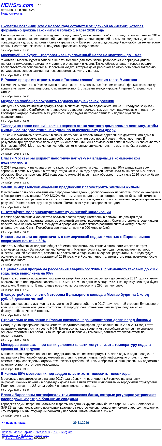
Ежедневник (42, 432)
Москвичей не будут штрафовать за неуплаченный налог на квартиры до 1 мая (71, 55)
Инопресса (43, 435)
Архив (28, 432)
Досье (18, 432)
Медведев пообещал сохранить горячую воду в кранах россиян (57, 101)
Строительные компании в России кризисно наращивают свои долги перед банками (76, 320)
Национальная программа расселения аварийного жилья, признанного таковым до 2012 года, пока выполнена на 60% (79, 271)
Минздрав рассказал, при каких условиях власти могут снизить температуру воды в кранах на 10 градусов (76, 347)
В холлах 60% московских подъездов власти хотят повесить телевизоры (66, 374)
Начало (7, 432)
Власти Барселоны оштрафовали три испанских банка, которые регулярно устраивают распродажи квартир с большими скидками (78, 397)
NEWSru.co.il (10, 435)
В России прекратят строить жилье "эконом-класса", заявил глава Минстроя (69, 80)
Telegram (66, 432)
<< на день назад (13, 422)
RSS (55, 432)
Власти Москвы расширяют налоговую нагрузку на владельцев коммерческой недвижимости (70, 160)
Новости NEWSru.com (19, 438)
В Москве (27, 435)
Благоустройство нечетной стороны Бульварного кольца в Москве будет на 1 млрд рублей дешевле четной (75, 297)
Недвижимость (12, 13)
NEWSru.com (17, 5)
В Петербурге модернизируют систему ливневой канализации (56, 212)
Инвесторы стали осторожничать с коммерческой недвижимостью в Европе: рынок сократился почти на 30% (75, 239)
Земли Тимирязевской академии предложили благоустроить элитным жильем (70, 187)
